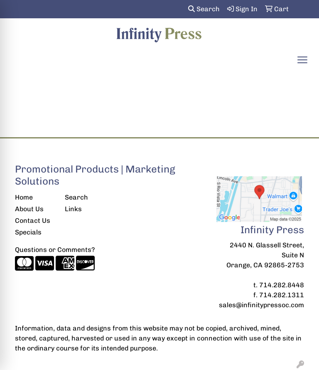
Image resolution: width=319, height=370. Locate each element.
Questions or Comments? (55, 250)
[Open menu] (302, 60)
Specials (28, 232)
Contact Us (32, 220)
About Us (29, 209)
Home (24, 197)
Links (73, 209)
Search (204, 9)
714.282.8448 (281, 285)
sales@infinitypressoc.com (261, 305)
